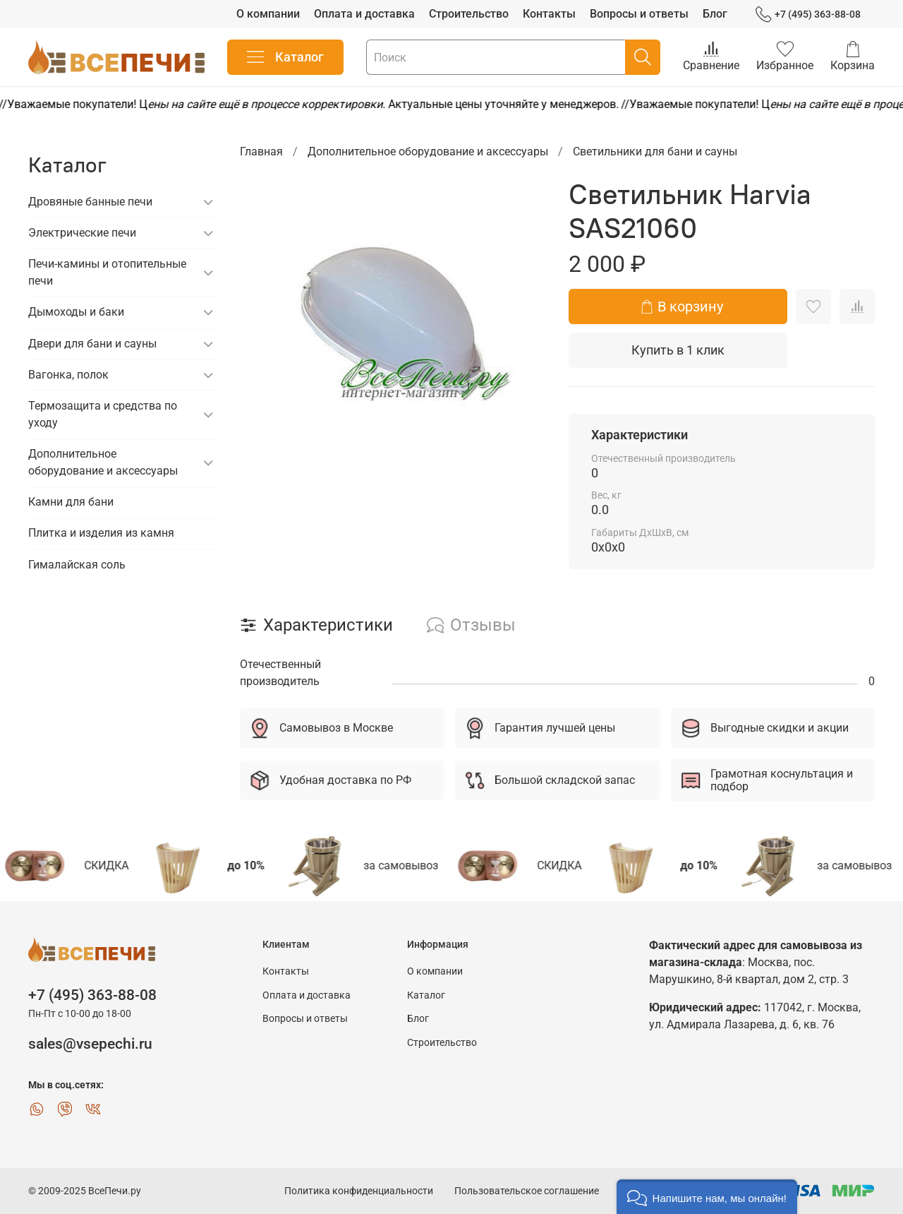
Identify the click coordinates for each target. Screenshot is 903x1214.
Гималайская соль (77, 564)
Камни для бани (71, 501)
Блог (715, 13)
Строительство (469, 13)
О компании (268, 13)
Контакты (549, 13)
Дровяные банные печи (90, 201)
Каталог (285, 57)
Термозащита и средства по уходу (102, 414)
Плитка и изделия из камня (101, 533)
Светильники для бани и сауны (655, 151)
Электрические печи (82, 232)
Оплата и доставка (364, 13)
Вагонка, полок (68, 374)
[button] (707, 1196)
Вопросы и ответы (639, 13)
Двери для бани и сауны (92, 343)
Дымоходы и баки (76, 312)
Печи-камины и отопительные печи (107, 272)
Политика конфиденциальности (358, 1191)
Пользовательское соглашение (526, 1191)
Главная (261, 151)
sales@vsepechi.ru (90, 1043)
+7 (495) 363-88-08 (808, 14)
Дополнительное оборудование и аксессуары (428, 151)
